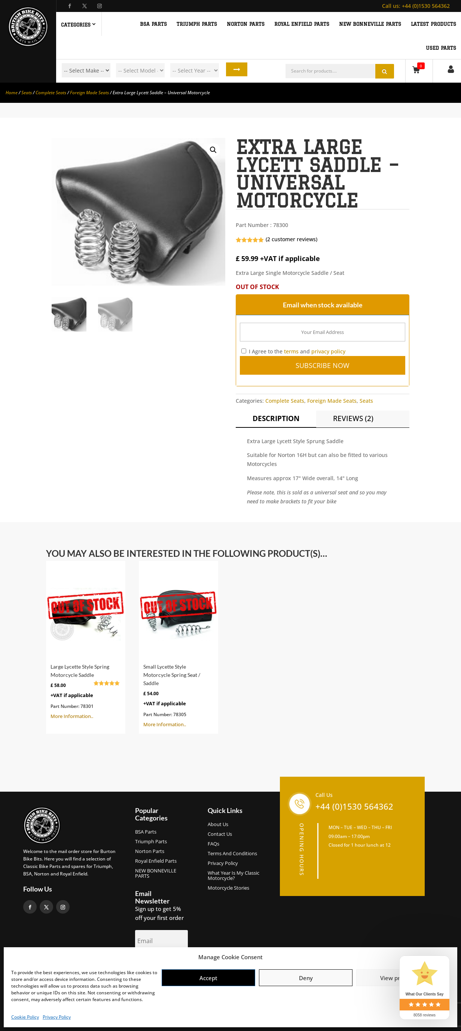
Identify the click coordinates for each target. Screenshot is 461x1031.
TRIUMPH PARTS (197, 24)
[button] (213, 150)
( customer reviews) (291, 239)
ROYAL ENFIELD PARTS (301, 24)
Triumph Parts (151, 842)
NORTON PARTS (246, 24)
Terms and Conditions (232, 854)
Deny (306, 978)
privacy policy (328, 351)
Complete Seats (51, 92)
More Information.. (86, 642)
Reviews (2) (353, 418)
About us (218, 825)
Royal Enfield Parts (156, 861)
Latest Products (433, 24)
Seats (26, 92)
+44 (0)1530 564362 (416, 5)
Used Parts (441, 47)
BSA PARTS (153, 24)
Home (12, 92)
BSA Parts (145, 832)
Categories (76, 24)
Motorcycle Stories (228, 888)
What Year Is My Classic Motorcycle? (233, 875)
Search (233, 70)
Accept (208, 978)
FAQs (213, 844)
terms (291, 351)
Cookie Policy (25, 1017)
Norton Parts (149, 851)
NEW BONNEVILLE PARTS (370, 24)
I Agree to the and (293, 351)
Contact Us (220, 834)
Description (276, 418)
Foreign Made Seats (89, 92)
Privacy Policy (57, 1017)
